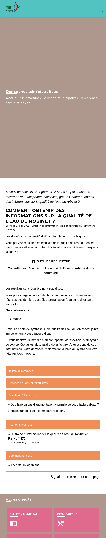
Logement (45, 192)
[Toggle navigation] (98, 8)
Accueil (12, 98)
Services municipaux (59, 98)
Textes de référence (21, 370)
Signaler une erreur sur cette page (75, 477)
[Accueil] (17, 8)
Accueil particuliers (20, 192)
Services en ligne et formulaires (28, 382)
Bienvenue (30, 98)
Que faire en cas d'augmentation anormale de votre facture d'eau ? (54, 404)
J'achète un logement (24, 465)
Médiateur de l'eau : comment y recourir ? (37, 410)
